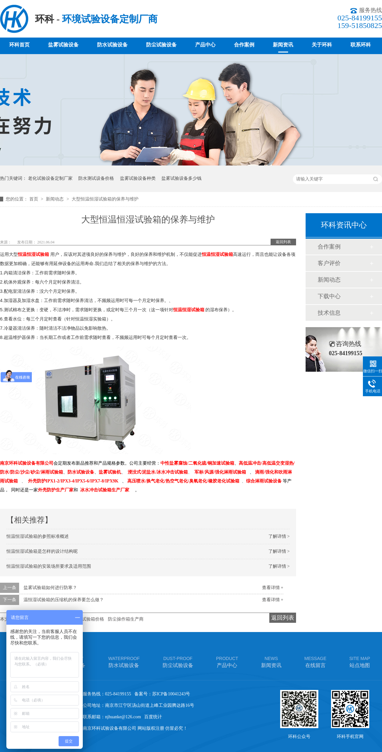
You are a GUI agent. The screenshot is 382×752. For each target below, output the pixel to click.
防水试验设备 (112, 44)
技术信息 (329, 313)
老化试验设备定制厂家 (50, 178)
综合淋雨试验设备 (264, 481)
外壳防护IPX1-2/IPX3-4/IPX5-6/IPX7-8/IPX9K (73, 481)
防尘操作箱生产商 (126, 619)
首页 (34, 199)
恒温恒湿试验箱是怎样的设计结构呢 (42, 551)
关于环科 (322, 44)
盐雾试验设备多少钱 (181, 178)
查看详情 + (272, 587)
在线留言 (315, 661)
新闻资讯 (283, 44)
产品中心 (205, 44)
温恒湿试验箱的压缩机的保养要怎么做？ (64, 599)
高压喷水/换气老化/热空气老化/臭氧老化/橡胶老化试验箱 (183, 481)
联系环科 (360, 44)
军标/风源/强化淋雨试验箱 (220, 472)
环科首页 (19, 44)
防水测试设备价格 (96, 178)
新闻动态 (55, 199)
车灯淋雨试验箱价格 (84, 619)
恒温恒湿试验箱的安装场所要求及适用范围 (48, 566)
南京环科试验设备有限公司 (26, 463)
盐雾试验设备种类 (138, 178)
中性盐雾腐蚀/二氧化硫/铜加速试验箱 (197, 463)
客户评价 (329, 263)
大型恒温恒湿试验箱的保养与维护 (105, 199)
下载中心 (329, 296)
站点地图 (359, 661)
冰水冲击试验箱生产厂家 (104, 490)
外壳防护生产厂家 (56, 490)
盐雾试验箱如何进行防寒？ (50, 587)
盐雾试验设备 (63, 44)
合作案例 (244, 44)
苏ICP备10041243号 (171, 694)
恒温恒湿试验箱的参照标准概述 (37, 536)
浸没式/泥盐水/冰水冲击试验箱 (158, 472)
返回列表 (283, 242)
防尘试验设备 (161, 44)
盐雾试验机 (110, 472)
